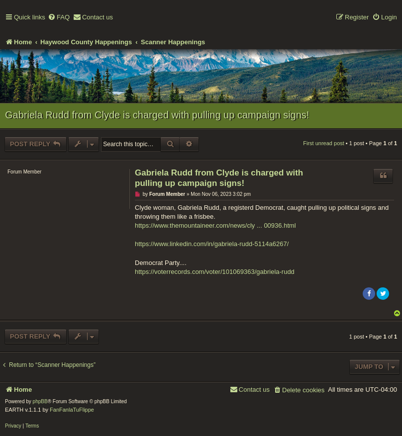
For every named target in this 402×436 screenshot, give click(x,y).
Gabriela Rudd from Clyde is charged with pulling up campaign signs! (157, 114)
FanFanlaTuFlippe (72, 410)
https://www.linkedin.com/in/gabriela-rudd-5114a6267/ (212, 244)
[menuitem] (59, 17)
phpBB (40, 401)
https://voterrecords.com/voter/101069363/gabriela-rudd (215, 271)
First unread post (323, 143)
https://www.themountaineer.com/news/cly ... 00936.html (215, 225)
